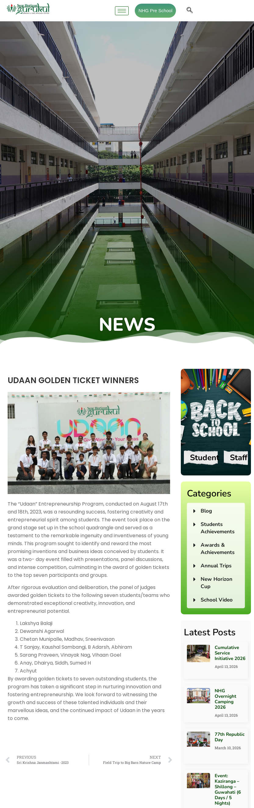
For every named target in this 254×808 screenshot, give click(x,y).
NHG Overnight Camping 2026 (225, 699)
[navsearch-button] (190, 11)
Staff (238, 457)
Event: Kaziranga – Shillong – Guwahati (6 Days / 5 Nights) (228, 789)
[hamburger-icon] (122, 10)
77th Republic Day (230, 737)
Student (204, 457)
